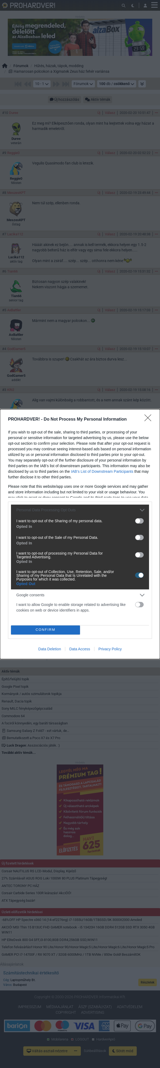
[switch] (139, 521)
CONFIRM (46, 630)
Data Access (79, 649)
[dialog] (80, 534)
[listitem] (80, 510)
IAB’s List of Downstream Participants (102, 471)
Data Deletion (49, 649)
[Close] (149, 419)
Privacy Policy (110, 649)
